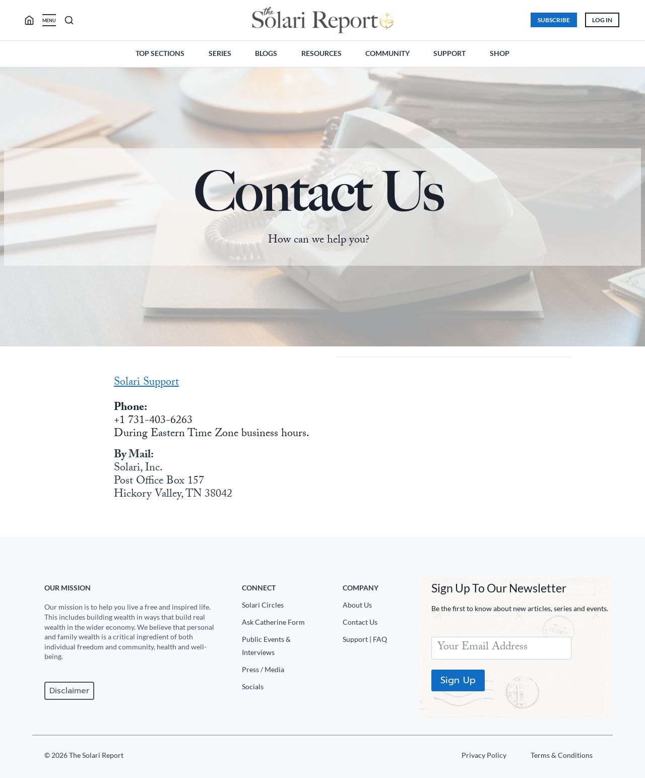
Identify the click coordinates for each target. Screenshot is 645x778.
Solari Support (146, 383)
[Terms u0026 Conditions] (562, 757)
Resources (321, 53)
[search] (33, 20)
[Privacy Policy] (484, 757)
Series (220, 53)
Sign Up (458, 680)
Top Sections (160, 53)
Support (449, 53)
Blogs (266, 53)
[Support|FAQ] (377, 641)
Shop (499, 53)
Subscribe (554, 20)
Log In (602, 20)
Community (387, 53)
